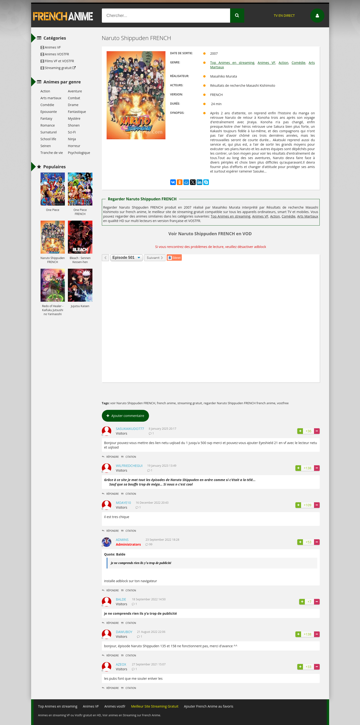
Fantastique (77, 111)
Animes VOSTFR (55, 54)
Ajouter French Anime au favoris (208, 706)
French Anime (63, 15)
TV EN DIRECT (284, 15)
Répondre (110, 456)
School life (48, 139)
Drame (73, 105)
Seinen (46, 146)
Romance (48, 125)
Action (283, 62)
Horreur (74, 146)
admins (122, 539)
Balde (121, 599)
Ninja (72, 139)
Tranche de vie (52, 152)
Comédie (298, 62)
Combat (74, 98)
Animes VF (266, 62)
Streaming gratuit (58, 68)
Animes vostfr (115, 706)
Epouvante (49, 111)
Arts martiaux (51, 98)
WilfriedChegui (129, 465)
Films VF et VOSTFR (57, 61)
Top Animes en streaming (232, 62)
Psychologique (79, 152)
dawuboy (124, 632)
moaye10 (123, 502)
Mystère (74, 118)
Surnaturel (49, 132)
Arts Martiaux (307, 216)
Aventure (75, 91)
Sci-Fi (72, 132)
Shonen (74, 125)
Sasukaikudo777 (130, 428)
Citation (128, 456)
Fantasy (46, 118)
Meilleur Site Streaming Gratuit (154, 706)
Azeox (121, 664)
